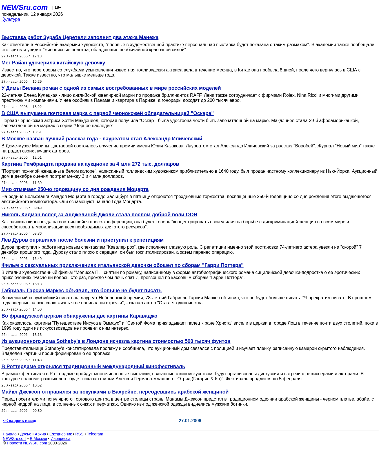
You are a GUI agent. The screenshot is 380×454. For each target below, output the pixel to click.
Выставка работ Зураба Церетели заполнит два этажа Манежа (79, 37)
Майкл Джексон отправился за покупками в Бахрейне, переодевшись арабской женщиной (115, 392)
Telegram (95, 434)
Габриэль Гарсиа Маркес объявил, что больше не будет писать (81, 290)
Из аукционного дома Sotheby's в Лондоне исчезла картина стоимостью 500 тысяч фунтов (115, 341)
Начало (10, 434)
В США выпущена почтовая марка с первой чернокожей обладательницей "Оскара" (107, 113)
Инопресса (61, 438)
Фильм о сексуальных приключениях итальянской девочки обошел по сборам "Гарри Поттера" (122, 265)
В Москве (38, 438)
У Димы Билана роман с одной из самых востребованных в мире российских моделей (111, 88)
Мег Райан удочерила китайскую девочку (53, 63)
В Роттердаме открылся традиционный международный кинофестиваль (93, 366)
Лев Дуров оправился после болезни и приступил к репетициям (82, 240)
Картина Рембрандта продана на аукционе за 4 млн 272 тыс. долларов (90, 164)
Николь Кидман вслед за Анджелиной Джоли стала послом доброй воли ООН (99, 214)
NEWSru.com (24, 7)
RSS (79, 434)
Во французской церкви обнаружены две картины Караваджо (79, 316)
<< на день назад (19, 420)
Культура (10, 19)
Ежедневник (61, 434)
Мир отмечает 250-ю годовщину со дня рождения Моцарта (74, 189)
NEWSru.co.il (14, 438)
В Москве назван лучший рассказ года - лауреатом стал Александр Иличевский (101, 138)
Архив (40, 434)
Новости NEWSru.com (27, 443)
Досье (25, 434)
